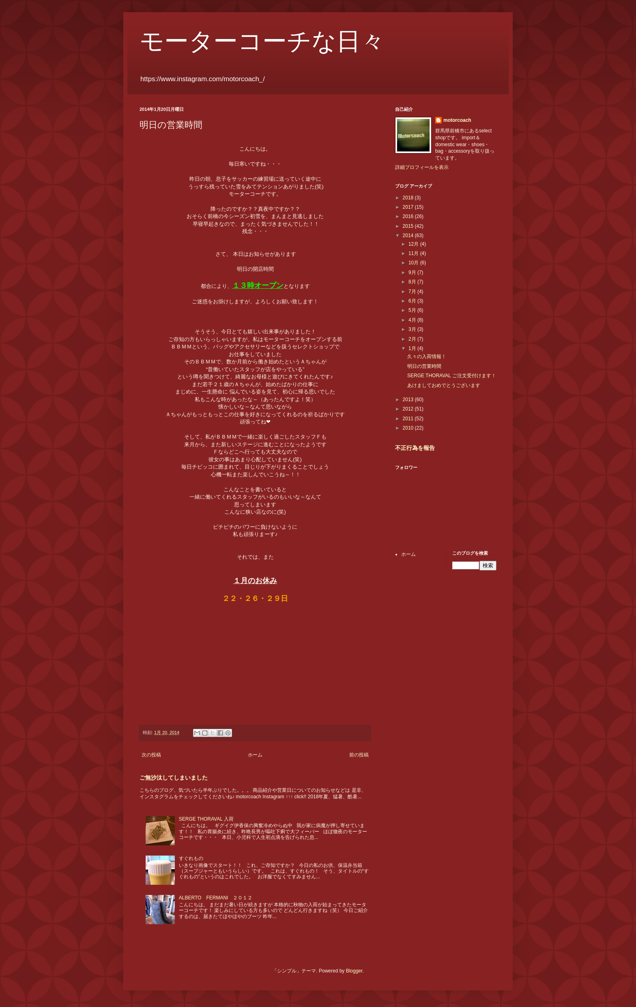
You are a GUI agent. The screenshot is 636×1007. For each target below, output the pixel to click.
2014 (409, 235)
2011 (409, 418)
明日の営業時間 (424, 366)
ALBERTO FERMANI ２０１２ (216, 898)
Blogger (354, 971)
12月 (414, 244)
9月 (412, 272)
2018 (409, 198)
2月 (412, 339)
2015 (409, 226)
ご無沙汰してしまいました (174, 777)
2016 (409, 216)
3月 (412, 329)
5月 (412, 310)
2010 (409, 428)
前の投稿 (359, 755)
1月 (412, 348)
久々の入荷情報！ (426, 356)
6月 (412, 301)
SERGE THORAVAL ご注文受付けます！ (451, 375)
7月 (412, 291)
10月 (414, 263)
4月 (412, 320)
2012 (409, 409)
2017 (409, 207)
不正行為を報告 (415, 448)
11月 (414, 253)
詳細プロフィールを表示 (422, 167)
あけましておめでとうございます (443, 385)
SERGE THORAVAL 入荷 (206, 819)
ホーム (255, 755)
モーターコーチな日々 (262, 41)
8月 (412, 282)
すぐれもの (191, 858)
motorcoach (457, 120)
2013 (409, 399)
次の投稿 (151, 755)
